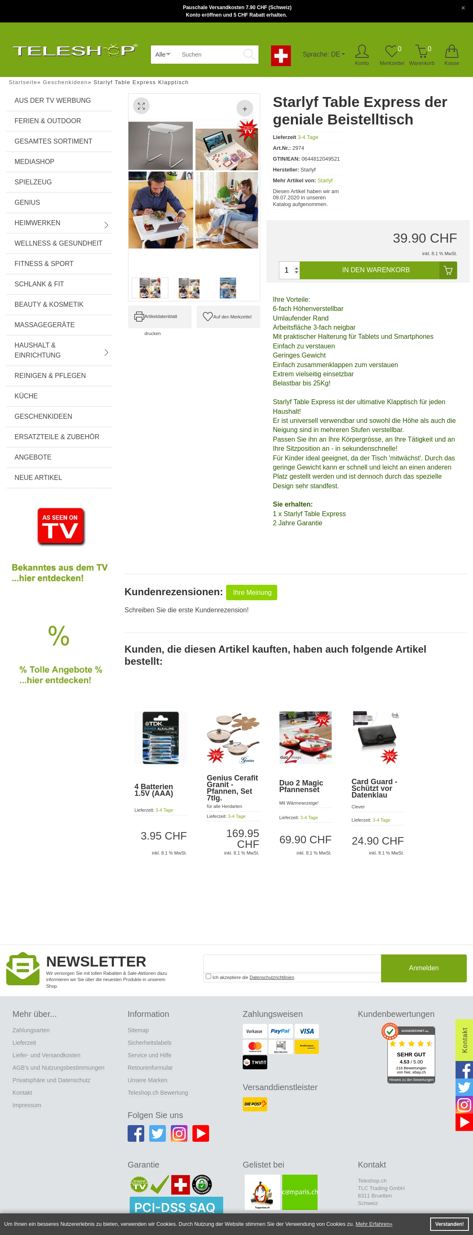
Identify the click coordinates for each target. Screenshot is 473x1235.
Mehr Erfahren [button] (373, 1224)
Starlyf (325, 180)
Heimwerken (62, 224)
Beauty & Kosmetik (49, 304)
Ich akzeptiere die (250, 977)
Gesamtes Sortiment (53, 141)
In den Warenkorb (399, 270)
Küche (26, 396)
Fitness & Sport (44, 263)
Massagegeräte (45, 324)
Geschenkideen (43, 416)
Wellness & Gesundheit (59, 243)
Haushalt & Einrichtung (62, 350)
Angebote (33, 457)
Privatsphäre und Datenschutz (51, 1080)
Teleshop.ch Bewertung (158, 1092)
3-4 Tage (308, 137)
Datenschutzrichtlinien (272, 977)
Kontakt (22, 1092)
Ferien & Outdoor (48, 120)
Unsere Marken (148, 1080)
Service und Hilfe (150, 1055)
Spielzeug (33, 182)
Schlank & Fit (39, 284)
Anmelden (424, 968)
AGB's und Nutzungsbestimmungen (58, 1067)
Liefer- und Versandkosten (46, 1055)
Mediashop (34, 161)
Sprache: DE (321, 54)
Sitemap (138, 1030)
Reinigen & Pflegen (50, 375)
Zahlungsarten (31, 1030)
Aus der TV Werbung (53, 100)
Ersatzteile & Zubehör (57, 436)
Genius (27, 202)
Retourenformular (150, 1067)
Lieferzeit (24, 1042)
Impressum (26, 1105)
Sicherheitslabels (150, 1042)
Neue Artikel (38, 477)
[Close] (463, 7)
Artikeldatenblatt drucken (161, 321)
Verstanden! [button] (449, 1224)
